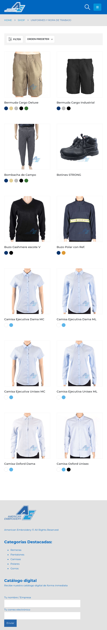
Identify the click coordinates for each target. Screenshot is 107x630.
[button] (87, 7)
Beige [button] (11, 108)
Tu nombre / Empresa (42, 600)
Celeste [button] (11, 325)
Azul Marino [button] (6, 108)
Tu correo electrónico (42, 612)
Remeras (16, 550)
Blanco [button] (6, 325)
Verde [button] (26, 108)
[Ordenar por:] (40, 39)
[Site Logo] (14, 7)
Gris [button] (16, 108)
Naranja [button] (64, 253)
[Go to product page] (27, 74)
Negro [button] (21, 108)
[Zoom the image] (20, 507)
